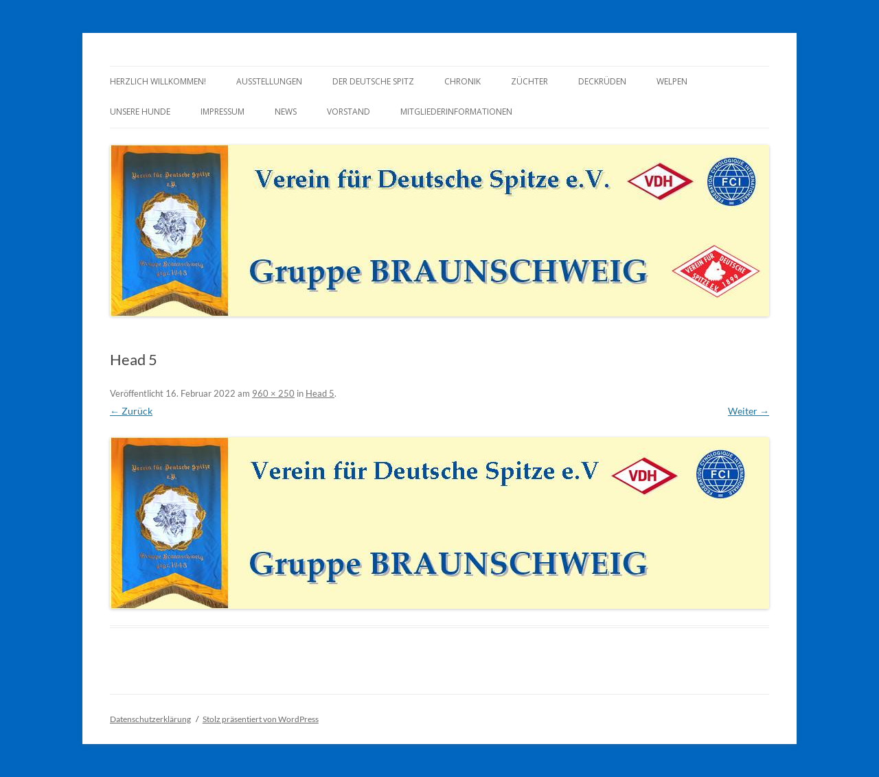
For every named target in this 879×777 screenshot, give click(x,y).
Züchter (529, 81)
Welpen (672, 81)
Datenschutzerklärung (150, 719)
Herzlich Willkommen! (158, 81)
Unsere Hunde (140, 111)
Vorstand (348, 111)
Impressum (222, 111)
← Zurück (131, 411)
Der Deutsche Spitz (373, 81)
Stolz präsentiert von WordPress (261, 719)
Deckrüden (602, 81)
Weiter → (748, 411)
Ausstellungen (269, 81)
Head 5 (320, 393)
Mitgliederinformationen (456, 111)
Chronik (462, 81)
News (286, 111)
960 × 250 (273, 393)
